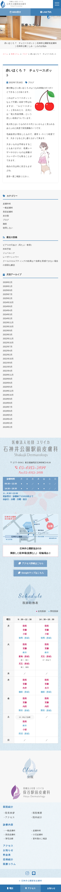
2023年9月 (7, 330)
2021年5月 (7, 367)
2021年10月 (8, 359)
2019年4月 (7, 419)
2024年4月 (7, 310)
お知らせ (51, 888)
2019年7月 (7, 407)
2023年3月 (7, 334)
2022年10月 (8, 342)
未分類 (6, 216)
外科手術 (7, 249)
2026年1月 (7, 286)
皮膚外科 (7, 204)
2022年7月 (7, 346)
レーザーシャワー (11, 257)
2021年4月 (7, 371)
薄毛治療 (9, 838)
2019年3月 (7, 423)
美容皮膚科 (8, 212)
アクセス (30, 888)
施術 (5, 224)
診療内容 (8, 824)
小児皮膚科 (38, 834)
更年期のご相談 (40, 838)
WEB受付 (15, 12)
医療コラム (9, 864)
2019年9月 (7, 399)
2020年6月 (7, 383)
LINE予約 (45, 12)
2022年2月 (7, 354)
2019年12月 (8, 391)
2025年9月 (7, 290)
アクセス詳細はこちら (31, 563)
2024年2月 (7, 318)
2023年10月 (8, 326)
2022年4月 (7, 350)
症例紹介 (8, 859)
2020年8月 (7, 379)
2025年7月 (7, 294)
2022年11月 (8, 338)
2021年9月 (7, 363)
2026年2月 (7, 282)
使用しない (8, 228)
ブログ (31, 82)
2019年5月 (7, 415)
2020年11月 (8, 375)
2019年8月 (7, 403)
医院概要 (37, 813)
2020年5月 (7, 387)
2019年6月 (7, 411)
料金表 (7, 855)
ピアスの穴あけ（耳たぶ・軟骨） (18, 245)
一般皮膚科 (8, 208)
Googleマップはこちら (31, 573)
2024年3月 (7, 314)
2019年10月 (8, 395)
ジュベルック (9, 253)
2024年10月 (8, 302)
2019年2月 (7, 427)
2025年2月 (7, 298)
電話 (10, 888)
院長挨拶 (10, 813)
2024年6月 (7, 306)
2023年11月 (8, 322)
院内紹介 (37, 817)
